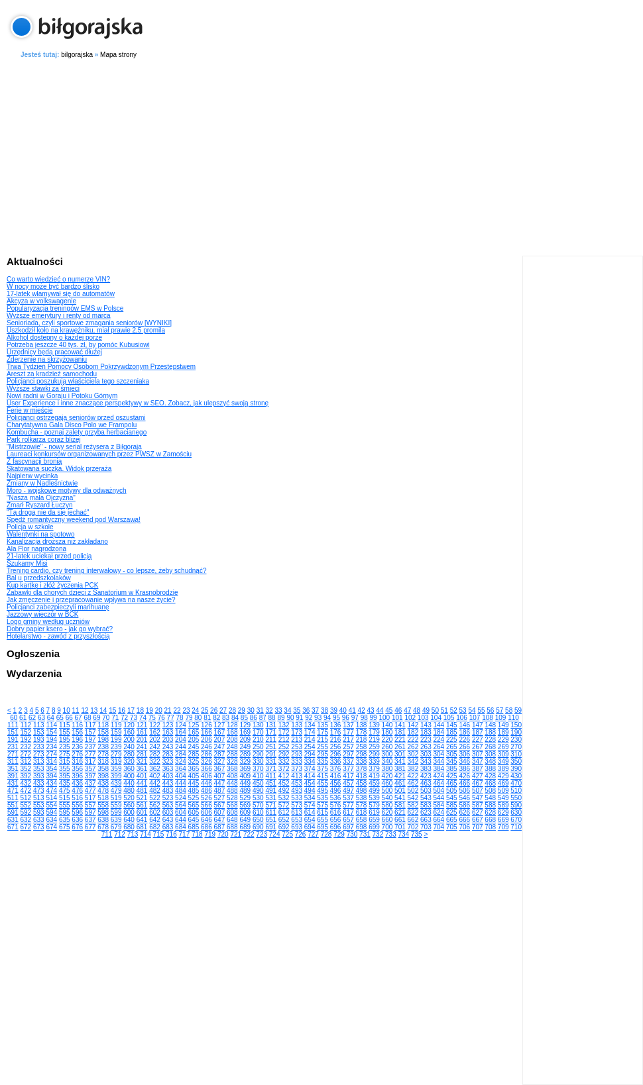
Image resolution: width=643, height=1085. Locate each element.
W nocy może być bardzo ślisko (53, 286)
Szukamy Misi (27, 563)
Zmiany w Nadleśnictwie (42, 483)
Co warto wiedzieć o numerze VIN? (58, 279)
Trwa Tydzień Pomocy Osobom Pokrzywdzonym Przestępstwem (101, 366)
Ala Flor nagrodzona (36, 548)
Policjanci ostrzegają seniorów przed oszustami (76, 417)
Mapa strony (118, 54)
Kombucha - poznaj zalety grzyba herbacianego (76, 432)
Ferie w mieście (29, 410)
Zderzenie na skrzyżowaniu (47, 359)
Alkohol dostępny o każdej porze (54, 337)
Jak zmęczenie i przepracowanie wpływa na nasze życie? (91, 599)
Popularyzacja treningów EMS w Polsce (65, 308)
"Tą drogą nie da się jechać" (48, 512)
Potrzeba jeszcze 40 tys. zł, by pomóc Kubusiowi (78, 344)
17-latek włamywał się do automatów (61, 293)
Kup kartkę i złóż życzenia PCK (52, 585)
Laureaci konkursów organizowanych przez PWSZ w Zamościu (99, 454)
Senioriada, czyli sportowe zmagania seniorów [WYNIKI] (89, 323)
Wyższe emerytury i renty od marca (59, 315)
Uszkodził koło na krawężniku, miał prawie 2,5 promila (86, 330)
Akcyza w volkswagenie (41, 301)
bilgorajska (77, 54)
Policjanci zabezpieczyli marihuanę (58, 607)
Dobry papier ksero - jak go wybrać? (60, 629)
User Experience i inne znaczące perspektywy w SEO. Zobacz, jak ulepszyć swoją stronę (137, 403)
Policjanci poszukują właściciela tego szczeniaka (78, 381)
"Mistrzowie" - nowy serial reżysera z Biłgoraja (74, 446)
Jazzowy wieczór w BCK (42, 614)
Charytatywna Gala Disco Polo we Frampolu (72, 425)
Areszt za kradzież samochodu (52, 374)
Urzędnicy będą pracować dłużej (54, 352)
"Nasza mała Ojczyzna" (41, 497)
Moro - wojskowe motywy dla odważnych (67, 490)
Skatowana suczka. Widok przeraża (59, 468)
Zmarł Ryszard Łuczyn (39, 505)
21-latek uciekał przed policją (49, 556)
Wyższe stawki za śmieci (43, 388)
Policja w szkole (30, 527)
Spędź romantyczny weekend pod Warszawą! (74, 519)
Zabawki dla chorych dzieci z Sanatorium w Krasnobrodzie (92, 592)
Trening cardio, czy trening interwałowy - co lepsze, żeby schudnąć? (106, 570)
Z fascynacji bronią (34, 461)
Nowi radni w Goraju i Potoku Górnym (62, 395)
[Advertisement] (325, 155)
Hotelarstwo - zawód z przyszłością (58, 636)
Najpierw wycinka (32, 476)
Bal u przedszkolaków (39, 578)
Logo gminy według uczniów (48, 621)
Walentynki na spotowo (40, 534)
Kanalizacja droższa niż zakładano (57, 541)
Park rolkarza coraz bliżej (44, 439)
